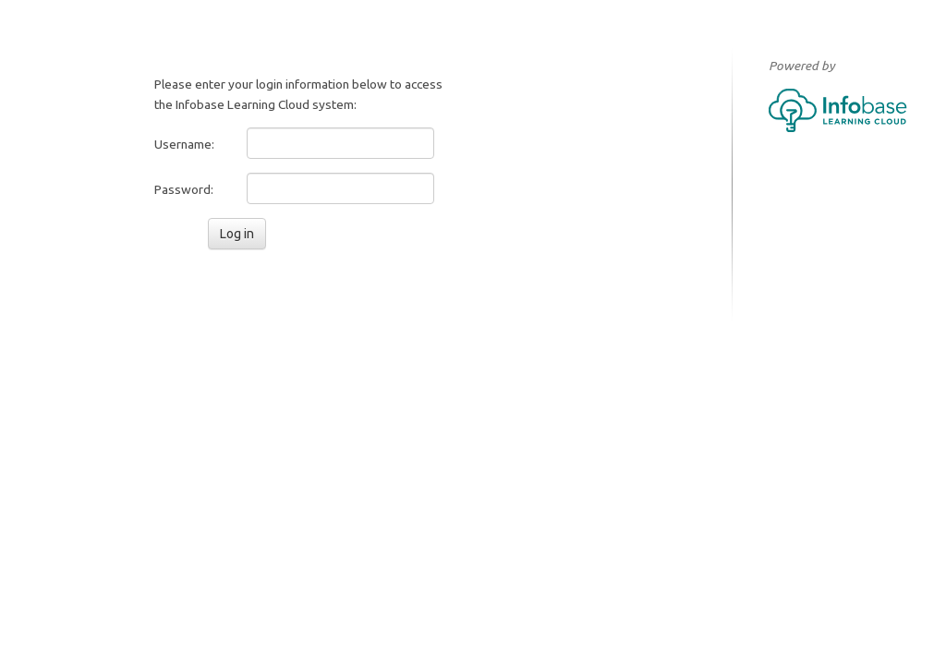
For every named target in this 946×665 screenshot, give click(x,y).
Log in (237, 233)
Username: (184, 144)
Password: (183, 189)
